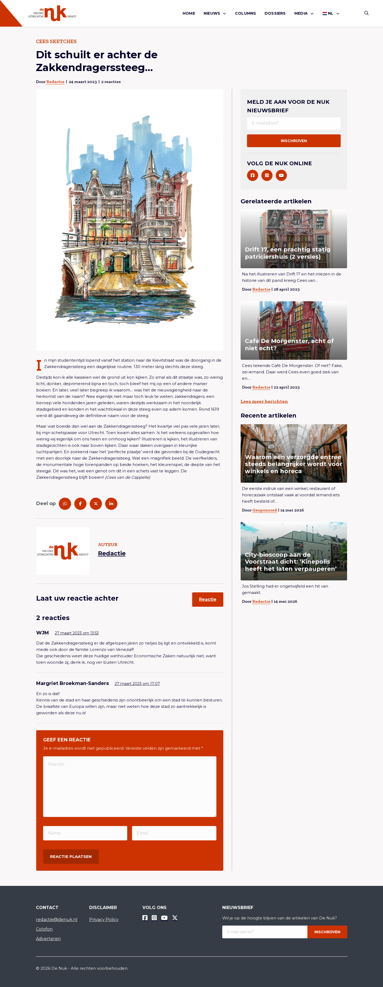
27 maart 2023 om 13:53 (77, 633)
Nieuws (212, 13)
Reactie (207, 599)
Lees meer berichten (264, 401)
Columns (245, 13)
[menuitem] (189, 13)
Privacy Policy (103, 919)
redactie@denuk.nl (56, 919)
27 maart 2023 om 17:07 (137, 683)
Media (301, 13)
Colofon (44, 929)
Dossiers (275, 13)
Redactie (55, 81)
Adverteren (48, 938)
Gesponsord (264, 510)
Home (189, 13)
